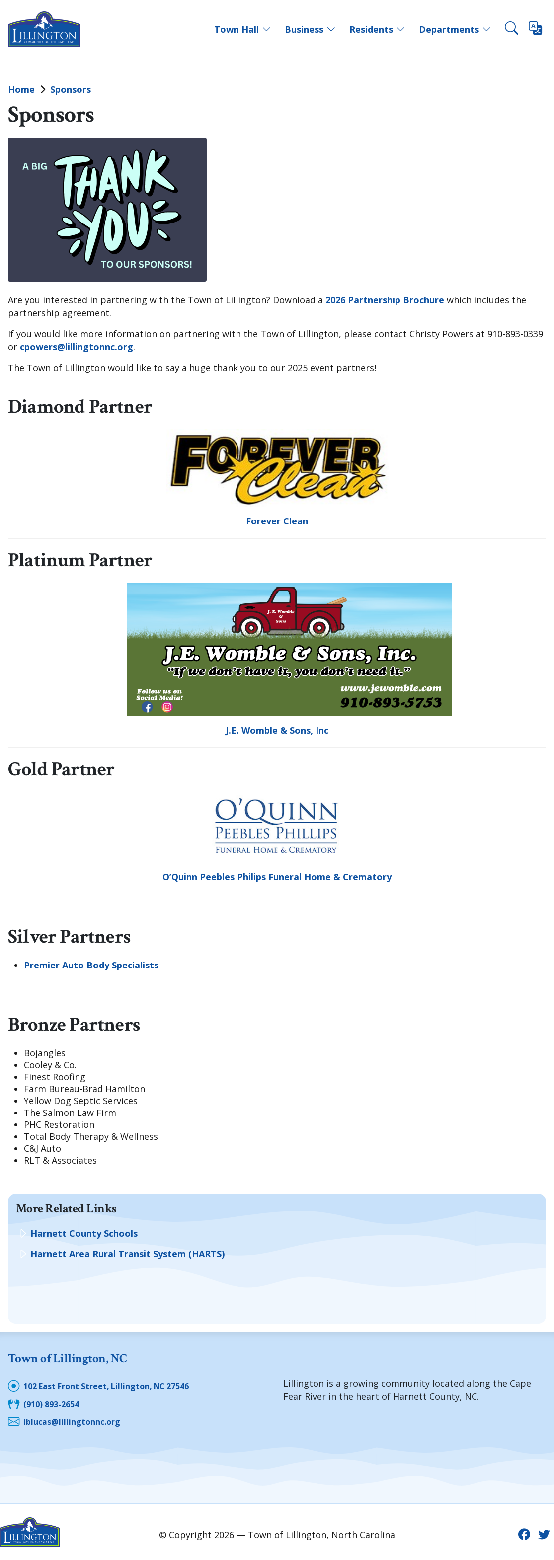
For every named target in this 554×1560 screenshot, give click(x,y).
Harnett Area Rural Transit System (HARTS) (127, 1254)
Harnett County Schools (84, 1233)
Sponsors (70, 89)
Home (21, 89)
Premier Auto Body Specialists (91, 965)
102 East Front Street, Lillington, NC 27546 (118, 1384)
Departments (455, 29)
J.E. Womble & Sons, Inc (277, 730)
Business (310, 29)
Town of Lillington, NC (84, 1357)
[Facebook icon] (522, 1531)
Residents (377, 29)
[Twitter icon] (543, 1531)
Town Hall (242, 29)
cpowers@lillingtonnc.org (76, 347)
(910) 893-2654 (54, 1402)
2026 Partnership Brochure (384, 300)
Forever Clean (277, 521)
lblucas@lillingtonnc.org (76, 1419)
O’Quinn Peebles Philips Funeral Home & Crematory (277, 877)
